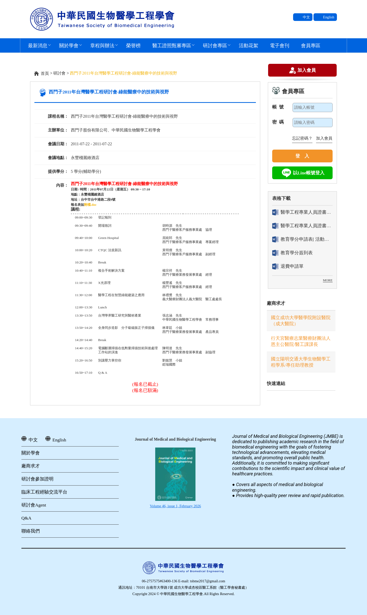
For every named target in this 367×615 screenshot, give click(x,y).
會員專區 (310, 45)
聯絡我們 (30, 531)
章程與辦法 (102, 45)
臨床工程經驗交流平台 (44, 492)
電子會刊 (279, 45)
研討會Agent (33, 505)
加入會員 (306, 70)
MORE (328, 280)
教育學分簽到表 (292, 253)
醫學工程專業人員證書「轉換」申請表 (302, 212)
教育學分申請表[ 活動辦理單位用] (302, 239)
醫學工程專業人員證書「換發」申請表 (302, 226)
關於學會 (68, 45)
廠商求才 (276, 303)
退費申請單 (288, 266)
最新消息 (37, 45)
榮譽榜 (133, 45)
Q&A (26, 518)
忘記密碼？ (302, 138)
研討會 (59, 73)
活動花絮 (248, 45)
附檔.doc (90, 205)
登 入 (302, 156)
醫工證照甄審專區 (171, 45)
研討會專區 (215, 45)
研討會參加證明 (37, 478)
